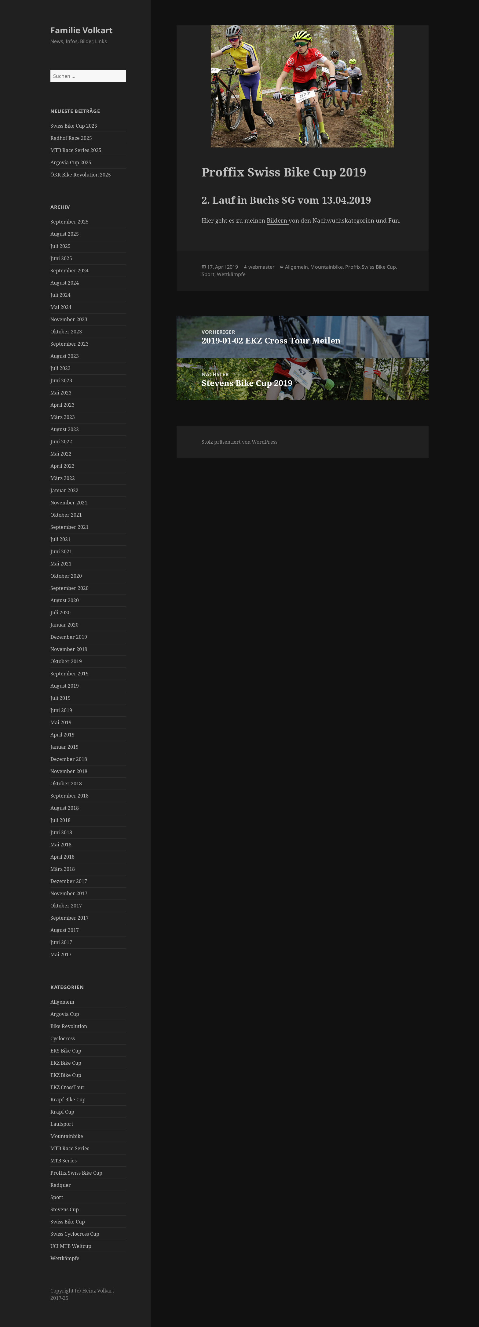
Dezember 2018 (68, 759)
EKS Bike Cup (65, 1050)
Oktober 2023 (66, 331)
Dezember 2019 (68, 637)
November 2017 (68, 893)
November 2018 (68, 771)
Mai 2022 (60, 453)
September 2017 (69, 917)
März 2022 (62, 478)
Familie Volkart (81, 30)
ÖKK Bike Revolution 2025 (80, 174)
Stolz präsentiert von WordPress (239, 441)
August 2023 (64, 356)
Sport (56, 1197)
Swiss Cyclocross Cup (74, 1234)
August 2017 (64, 930)
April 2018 (62, 856)
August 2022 (64, 429)
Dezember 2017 (68, 881)
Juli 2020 (60, 612)
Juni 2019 (61, 710)
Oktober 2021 (66, 514)
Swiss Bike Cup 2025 (73, 125)
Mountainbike (66, 1136)
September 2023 (69, 343)
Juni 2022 (61, 441)
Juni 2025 (61, 258)
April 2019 (62, 734)
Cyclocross (62, 1038)
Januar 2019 (64, 746)
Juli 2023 (60, 368)
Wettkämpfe (64, 1258)
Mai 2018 (60, 844)
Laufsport (61, 1124)
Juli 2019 (60, 698)
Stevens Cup (64, 1209)
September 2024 (69, 270)
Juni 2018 (61, 832)
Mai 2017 (60, 954)
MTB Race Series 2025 (75, 150)
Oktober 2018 (66, 783)
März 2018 (62, 869)
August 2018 (64, 808)
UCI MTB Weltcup (70, 1246)
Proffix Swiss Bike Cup (76, 1172)
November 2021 (68, 502)
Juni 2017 (61, 942)
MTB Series (63, 1160)
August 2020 (64, 600)
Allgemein (62, 1001)
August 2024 (64, 282)
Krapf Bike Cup (68, 1099)
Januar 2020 (64, 624)
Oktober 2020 (66, 576)
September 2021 (69, 527)
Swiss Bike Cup (67, 1221)
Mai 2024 (60, 307)
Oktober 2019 (66, 661)
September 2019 (69, 673)
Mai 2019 (60, 722)
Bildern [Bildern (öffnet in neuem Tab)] (278, 220)
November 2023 (68, 319)
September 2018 (69, 795)
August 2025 (64, 234)
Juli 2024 (60, 295)
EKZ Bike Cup (65, 1063)
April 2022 (62, 466)
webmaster (261, 267)
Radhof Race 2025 (71, 138)
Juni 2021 (61, 551)
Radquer (60, 1185)
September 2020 (69, 588)
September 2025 (69, 221)
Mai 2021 (60, 563)
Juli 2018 (60, 820)
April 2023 (62, 405)
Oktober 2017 (66, 905)
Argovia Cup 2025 (70, 162)
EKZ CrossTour (67, 1087)
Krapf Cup (62, 1111)
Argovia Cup (64, 1014)
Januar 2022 (64, 490)
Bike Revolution (68, 1026)
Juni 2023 (61, 380)
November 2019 (68, 649)
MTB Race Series (69, 1148)
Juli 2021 (60, 539)
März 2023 (62, 417)
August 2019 (64, 685)
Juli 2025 (60, 246)
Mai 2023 (60, 392)
